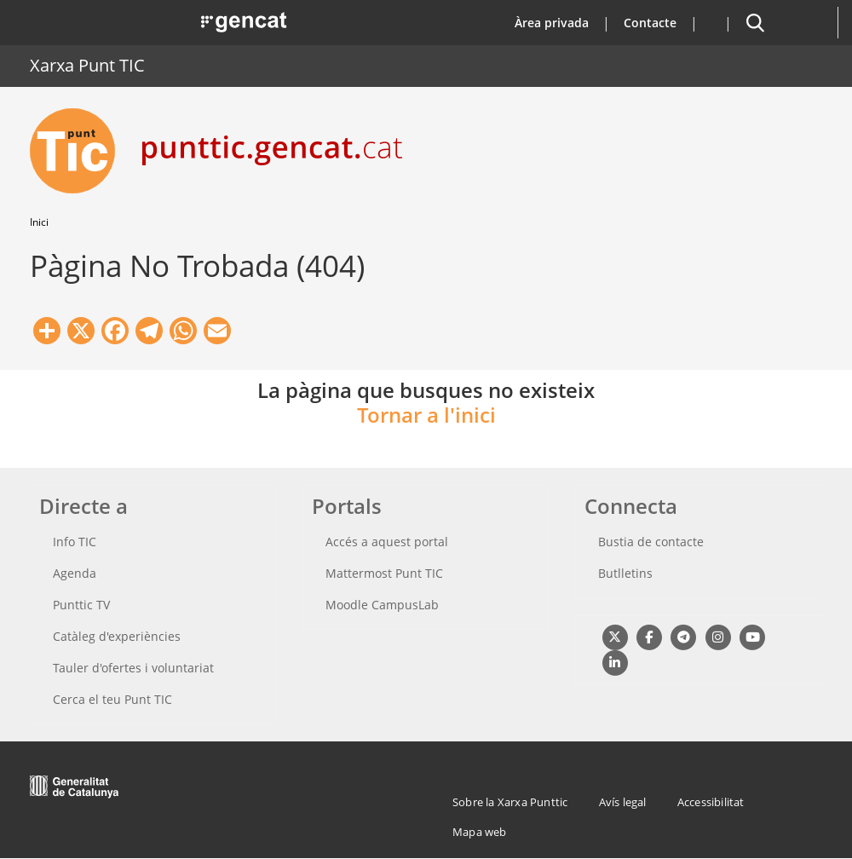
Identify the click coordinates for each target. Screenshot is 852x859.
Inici (39, 222)
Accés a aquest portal (386, 541)
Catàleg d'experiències (117, 636)
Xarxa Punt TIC (87, 65)
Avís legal (623, 802)
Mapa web (479, 831)
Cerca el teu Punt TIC (112, 699)
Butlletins (625, 573)
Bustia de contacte (651, 541)
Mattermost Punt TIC (384, 573)
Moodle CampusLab (382, 605)
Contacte (650, 22)
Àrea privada (552, 22)
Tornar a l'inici (426, 415)
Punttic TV (81, 605)
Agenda (74, 573)
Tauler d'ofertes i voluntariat (133, 668)
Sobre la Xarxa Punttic (509, 802)
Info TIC (74, 541)
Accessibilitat (711, 802)
